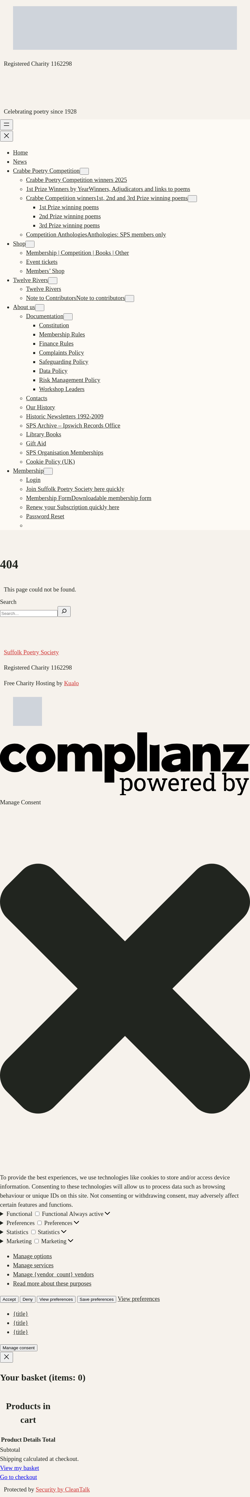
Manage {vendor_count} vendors (53, 1274)
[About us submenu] (39, 307)
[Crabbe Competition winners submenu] (192, 198)
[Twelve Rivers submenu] (52, 280)
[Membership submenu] (48, 471)
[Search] (64, 611)
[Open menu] (6, 124)
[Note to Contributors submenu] (129, 298)
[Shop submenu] (30, 244)
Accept (9, 1299)
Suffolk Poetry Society (31, 652)
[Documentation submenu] (68, 316)
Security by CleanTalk (63, 1489)
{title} (20, 1313)
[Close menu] (6, 136)
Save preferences (97, 1299)
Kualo (71, 683)
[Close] (6, 1357)
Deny (27, 1299)
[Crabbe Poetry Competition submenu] (84, 171)
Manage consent (19, 1347)
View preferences (56, 1299)
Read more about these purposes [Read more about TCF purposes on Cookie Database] (52, 1283)
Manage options (32, 1256)
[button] (125, 990)
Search (8, 601)
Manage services (33, 1265)
